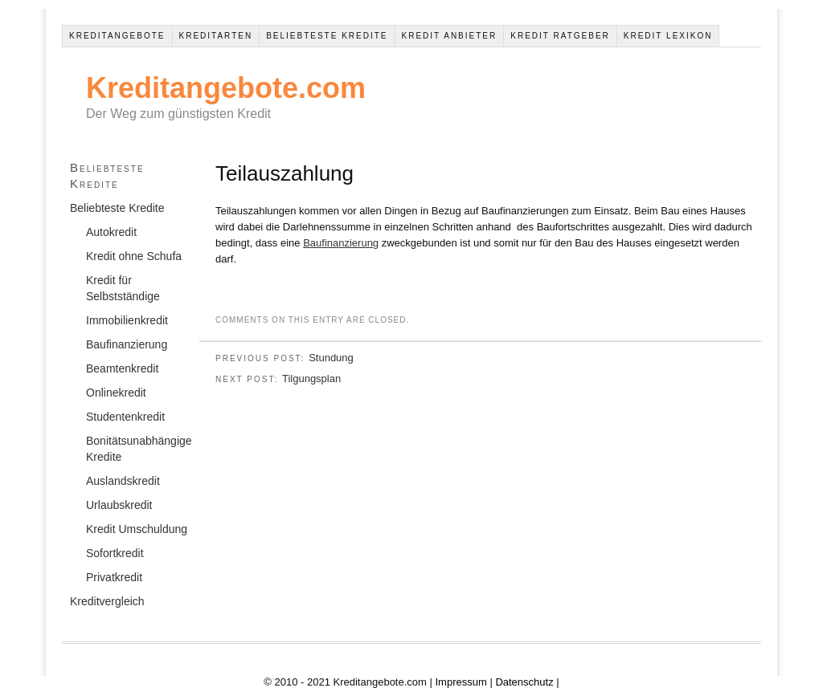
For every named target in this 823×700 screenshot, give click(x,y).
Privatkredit (114, 577)
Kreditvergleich (107, 601)
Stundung (331, 358)
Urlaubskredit (119, 505)
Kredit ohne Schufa (134, 256)
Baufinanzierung (341, 243)
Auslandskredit (123, 480)
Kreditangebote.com (226, 87)
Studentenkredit (125, 416)
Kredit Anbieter (449, 35)
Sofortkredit (115, 553)
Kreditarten (216, 35)
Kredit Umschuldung (136, 529)
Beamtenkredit (122, 368)
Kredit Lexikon (668, 35)
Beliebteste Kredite (326, 35)
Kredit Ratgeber (560, 35)
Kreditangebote (117, 35)
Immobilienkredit (127, 320)
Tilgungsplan (311, 378)
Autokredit (111, 232)
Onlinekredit (116, 392)
